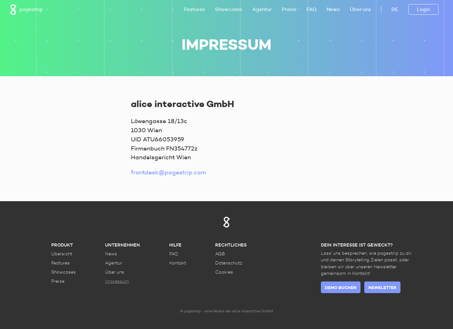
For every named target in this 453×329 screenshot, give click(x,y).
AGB (220, 254)
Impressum (117, 281)
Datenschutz (228, 263)
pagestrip (26, 9)
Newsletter (382, 287)
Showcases (228, 9)
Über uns (360, 9)
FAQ (311, 9)
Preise (289, 9)
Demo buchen (340, 287)
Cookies (224, 272)
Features (194, 9)
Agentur (262, 9)
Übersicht (61, 254)
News (333, 9)
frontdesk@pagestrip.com (168, 172)
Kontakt (177, 263)
